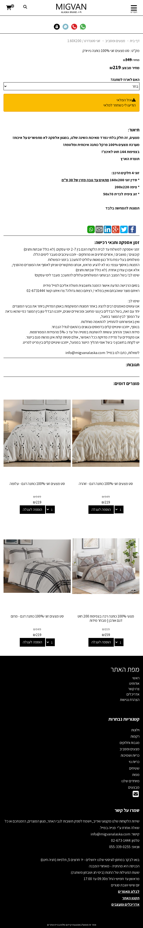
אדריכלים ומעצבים (125, 904)
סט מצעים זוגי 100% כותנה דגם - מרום (37, 616)
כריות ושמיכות (130, 755)
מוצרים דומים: (126, 383)
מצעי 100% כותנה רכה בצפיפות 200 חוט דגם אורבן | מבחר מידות (106, 618)
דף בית (134, 40)
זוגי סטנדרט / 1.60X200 (84, 40)
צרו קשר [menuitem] (133, 688)
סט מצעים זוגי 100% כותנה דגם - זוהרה (106, 483)
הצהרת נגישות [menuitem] (129, 699)
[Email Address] (136, 795)
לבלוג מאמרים (128, 891)
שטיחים (134, 768)
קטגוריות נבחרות (123, 719)
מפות (135, 774)
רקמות (135, 736)
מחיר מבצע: (130, 67)
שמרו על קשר (127, 810)
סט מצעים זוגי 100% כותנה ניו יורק (106, 50)
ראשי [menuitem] (135, 678)
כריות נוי (134, 761)
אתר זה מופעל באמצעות (71, 924)
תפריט (134, 12)
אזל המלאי (124, 100)
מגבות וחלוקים (129, 742)
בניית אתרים (53, 924)
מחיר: (131, 60)
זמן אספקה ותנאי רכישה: (116, 242)
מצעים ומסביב (115, 40)
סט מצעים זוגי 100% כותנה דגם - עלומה (37, 483)
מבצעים (133, 787)
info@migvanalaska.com (111, 834)
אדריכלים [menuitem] (133, 694)
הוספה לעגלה (101, 509)
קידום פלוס (66, 924)
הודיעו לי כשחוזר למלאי (119, 105)
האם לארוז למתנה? (125, 79)
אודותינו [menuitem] (134, 683)
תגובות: (132, 365)
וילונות (135, 729)
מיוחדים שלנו (130, 781)
